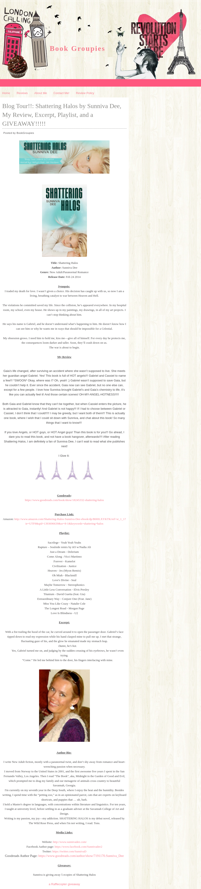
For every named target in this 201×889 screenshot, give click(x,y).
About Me (40, 93)
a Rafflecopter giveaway (64, 884)
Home (6, 93)
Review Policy (85, 93)
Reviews (22, 93)
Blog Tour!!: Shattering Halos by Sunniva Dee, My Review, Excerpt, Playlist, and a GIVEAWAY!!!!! (61, 114)
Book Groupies (77, 48)
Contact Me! (61, 93)
